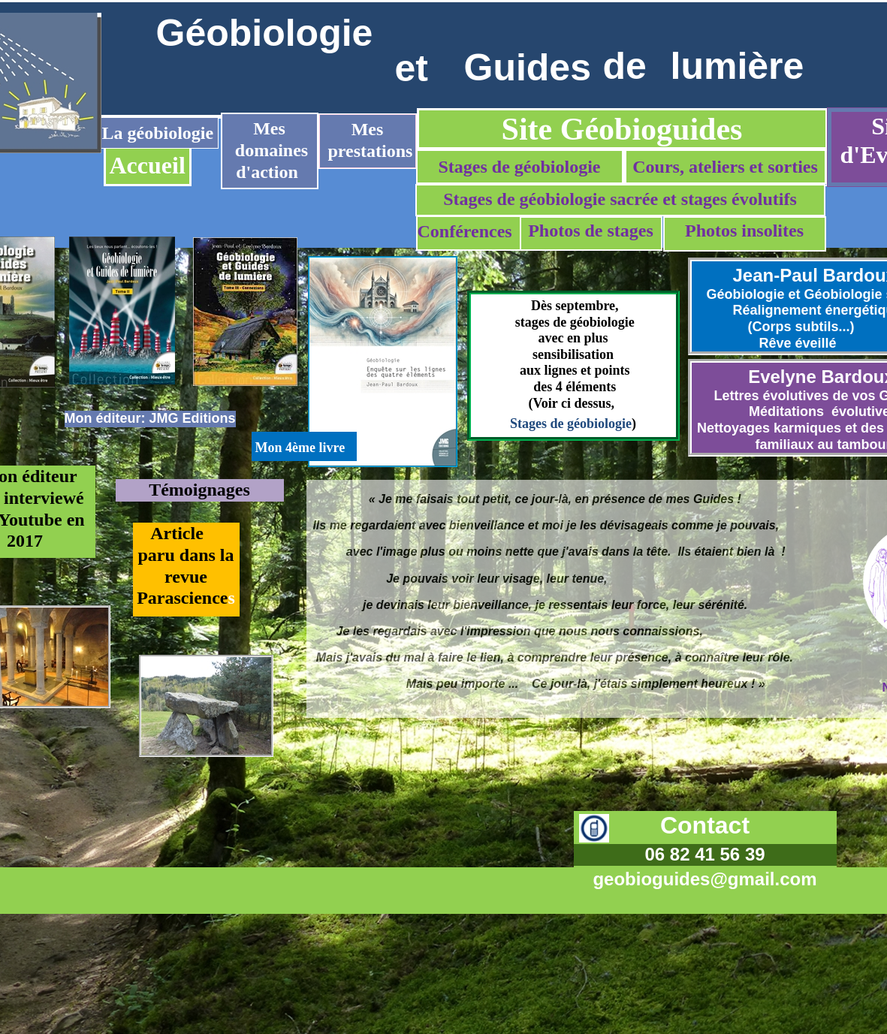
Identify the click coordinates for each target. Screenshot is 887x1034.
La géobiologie (158, 133)
